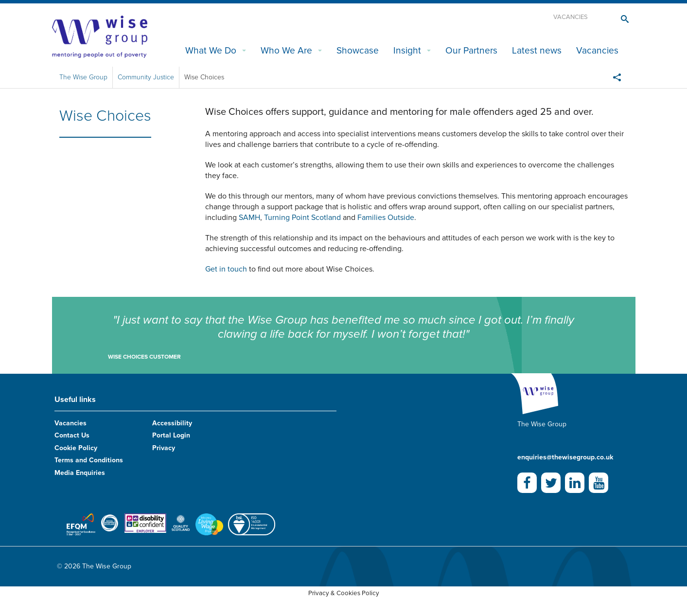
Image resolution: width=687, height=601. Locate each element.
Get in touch (226, 269)
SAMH (249, 217)
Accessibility (172, 423)
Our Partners (471, 50)
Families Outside (385, 217)
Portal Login (171, 435)
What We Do (210, 50)
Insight (407, 50)
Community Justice (146, 77)
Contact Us (71, 435)
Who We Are (286, 50)
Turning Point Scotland (302, 217)
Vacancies (570, 17)
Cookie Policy (75, 448)
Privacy (163, 448)
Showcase (357, 50)
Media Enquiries (79, 473)
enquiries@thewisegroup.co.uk (565, 457)
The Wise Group (83, 77)
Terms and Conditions (88, 460)
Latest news (537, 50)
